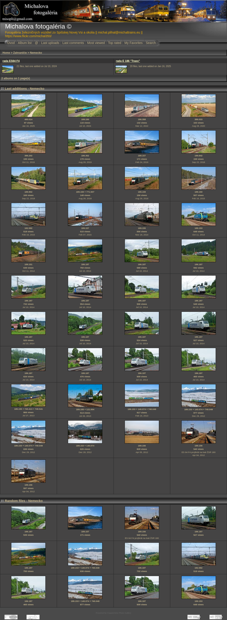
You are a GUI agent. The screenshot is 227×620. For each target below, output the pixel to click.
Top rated (114, 43)
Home (6, 52)
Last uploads (50, 43)
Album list (25, 43)
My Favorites (133, 43)
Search (151, 43)
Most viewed (96, 43)
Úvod (11, 43)
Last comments (73, 43)
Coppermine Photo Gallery (119, 613)
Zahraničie (20, 52)
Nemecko (36, 52)
